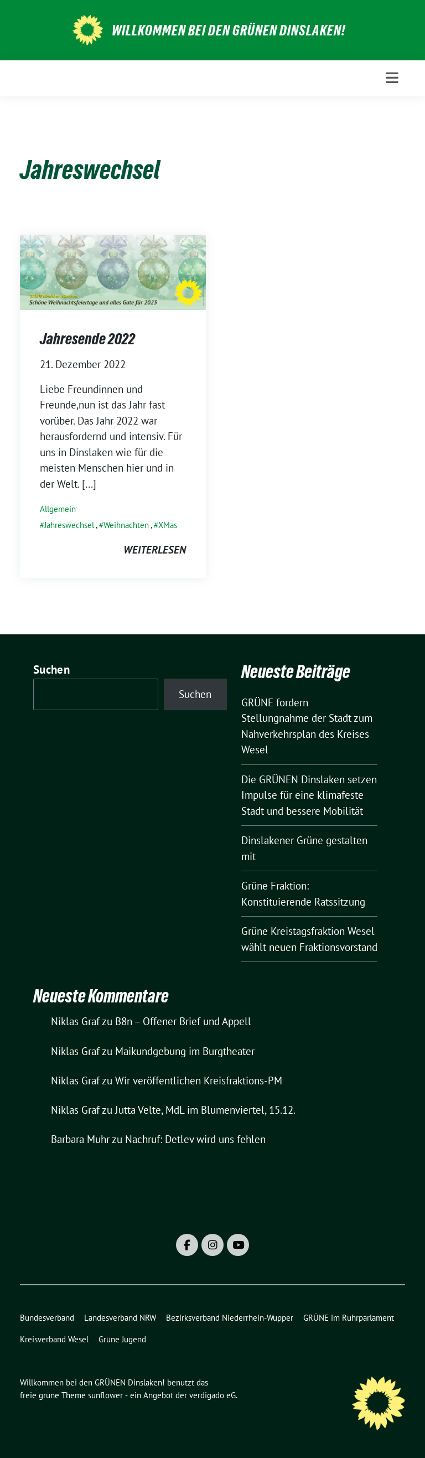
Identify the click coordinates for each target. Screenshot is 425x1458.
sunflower (105, 1395)
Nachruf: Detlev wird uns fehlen (195, 1139)
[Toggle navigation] (392, 77)
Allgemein (58, 509)
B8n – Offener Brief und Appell (183, 1021)
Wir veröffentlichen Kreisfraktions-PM (198, 1080)
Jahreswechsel (69, 525)
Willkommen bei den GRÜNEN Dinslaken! (228, 30)
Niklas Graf (75, 1021)
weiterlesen (154, 549)
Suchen (51, 669)
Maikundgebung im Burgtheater (185, 1051)
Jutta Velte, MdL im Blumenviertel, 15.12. (205, 1109)
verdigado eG (212, 1395)
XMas (167, 525)
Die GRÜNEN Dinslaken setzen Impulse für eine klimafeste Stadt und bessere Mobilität (309, 795)
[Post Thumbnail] (113, 271)
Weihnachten (126, 525)
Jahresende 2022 (87, 339)
